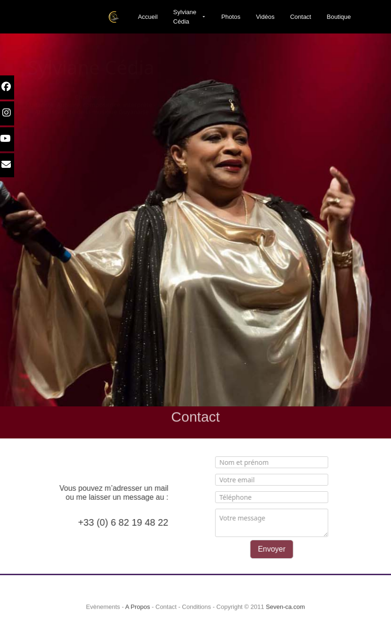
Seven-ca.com (285, 613)
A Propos (137, 613)
